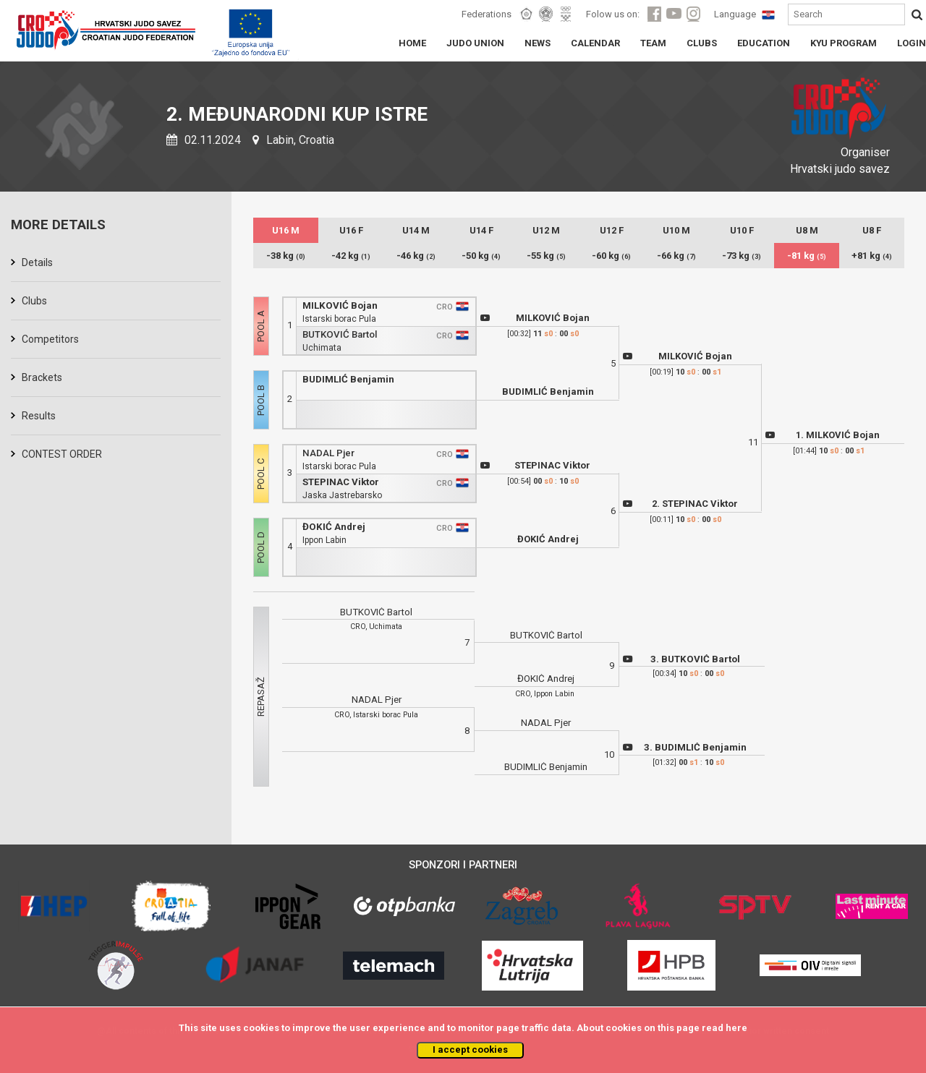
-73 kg (741, 255)
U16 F (351, 230)
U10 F (742, 230)
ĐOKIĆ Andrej (333, 526)
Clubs (34, 301)
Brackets (42, 377)
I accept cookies (470, 1049)
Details (37, 262)
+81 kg (871, 255)
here (736, 1027)
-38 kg (285, 255)
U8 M (807, 230)
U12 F (612, 230)
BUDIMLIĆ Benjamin (348, 379)
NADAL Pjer (328, 453)
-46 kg (416, 255)
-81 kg (806, 255)
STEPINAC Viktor (340, 481)
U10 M (676, 230)
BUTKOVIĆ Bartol (339, 334)
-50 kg (481, 255)
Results (39, 416)
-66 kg (676, 255)
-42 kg (350, 255)
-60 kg (611, 255)
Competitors (50, 339)
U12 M (546, 230)
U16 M (286, 230)
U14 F (481, 230)
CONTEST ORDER (62, 454)
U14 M (416, 230)
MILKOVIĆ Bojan (340, 305)
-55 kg (546, 255)
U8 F (871, 230)
